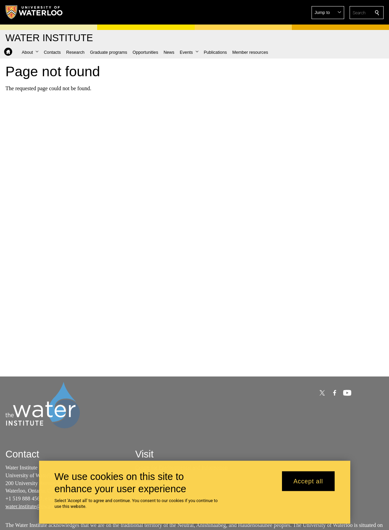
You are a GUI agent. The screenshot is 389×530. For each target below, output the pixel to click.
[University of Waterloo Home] (34, 12)
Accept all (308, 484)
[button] (328, 12)
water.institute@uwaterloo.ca (37, 506)
